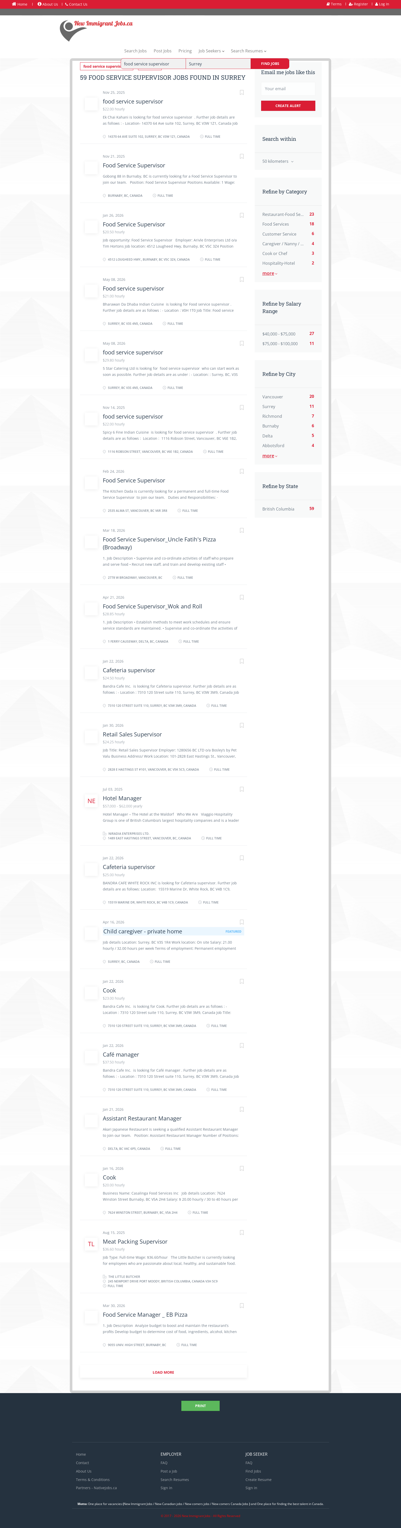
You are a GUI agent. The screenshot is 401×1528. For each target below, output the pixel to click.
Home (19, 4)
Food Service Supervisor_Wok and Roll (152, 606)
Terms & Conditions (93, 1479)
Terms (334, 4)
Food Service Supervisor (134, 165)
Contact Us (76, 4)
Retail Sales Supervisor (132, 734)
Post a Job (169, 1470)
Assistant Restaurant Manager (142, 1118)
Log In (382, 4)
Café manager (121, 1054)
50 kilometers (275, 161)
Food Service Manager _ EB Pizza (145, 1314)
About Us (48, 4)
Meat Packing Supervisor (135, 1241)
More (268, 273)
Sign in (166, 1487)
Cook (109, 990)
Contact (82, 1462)
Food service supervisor (133, 288)
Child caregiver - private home (142, 931)
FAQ (164, 1462)
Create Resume (259, 1479)
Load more (163, 1372)
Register (358, 4)
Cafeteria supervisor (129, 670)
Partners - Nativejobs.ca (96, 1487)
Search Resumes (175, 1479)
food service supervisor (133, 101)
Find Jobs (270, 63)
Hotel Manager (122, 798)
